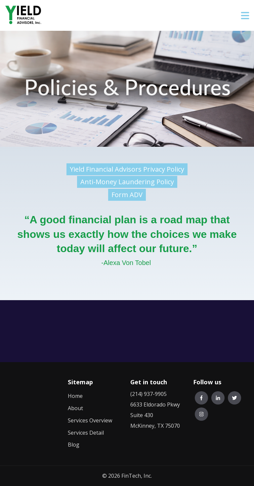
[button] (245, 15)
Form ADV (127, 194)
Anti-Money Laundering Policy (127, 181)
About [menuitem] (75, 408)
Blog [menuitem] (73, 444)
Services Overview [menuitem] (90, 420)
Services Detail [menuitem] (86, 432)
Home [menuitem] (75, 396)
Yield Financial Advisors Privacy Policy (127, 169)
